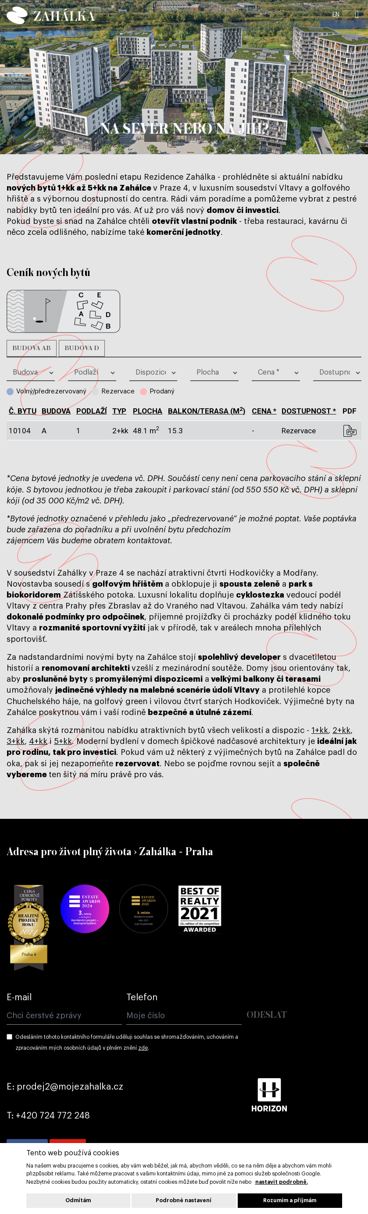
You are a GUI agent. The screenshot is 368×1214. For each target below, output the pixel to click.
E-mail (19, 997)
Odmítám (78, 1200)
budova (56, 411)
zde (143, 1048)
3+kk (16, 741)
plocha (147, 411)
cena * (264, 411)
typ (119, 411)
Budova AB (31, 348)
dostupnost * (309, 411)
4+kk (38, 741)
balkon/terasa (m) (206, 411)
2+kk (341, 730)
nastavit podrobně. (281, 1182)
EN (335, 15)
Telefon (141, 997)
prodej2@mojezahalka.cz (70, 1087)
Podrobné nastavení (183, 1200)
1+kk (319, 730)
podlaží (91, 411)
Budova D (81, 348)
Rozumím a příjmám (289, 1200)
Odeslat (267, 1015)
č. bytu (22, 411)
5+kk (63, 741)
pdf (350, 431)
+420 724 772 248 (53, 1115)
